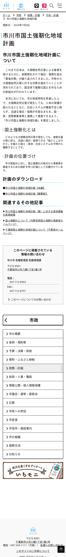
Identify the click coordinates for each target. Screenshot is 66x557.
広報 (12, 403)
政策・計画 (33, 15)
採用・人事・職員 (20, 377)
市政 (18, 15)
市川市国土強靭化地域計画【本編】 (25, 188)
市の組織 (14, 437)
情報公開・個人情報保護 (24, 385)
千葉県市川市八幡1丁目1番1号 (24, 269)
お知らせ (14, 454)
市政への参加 (17, 411)
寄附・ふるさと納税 (22, 360)
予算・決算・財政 (20, 351)
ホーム (6, 15)
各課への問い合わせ (51, 545)
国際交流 (14, 445)
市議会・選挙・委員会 (23, 394)
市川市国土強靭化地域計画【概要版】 (26, 193)
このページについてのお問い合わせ (31, 299)
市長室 (13, 420)
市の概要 (14, 334)
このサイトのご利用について (33, 551)
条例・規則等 (17, 342)
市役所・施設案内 (20, 428)
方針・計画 (52, 15)
